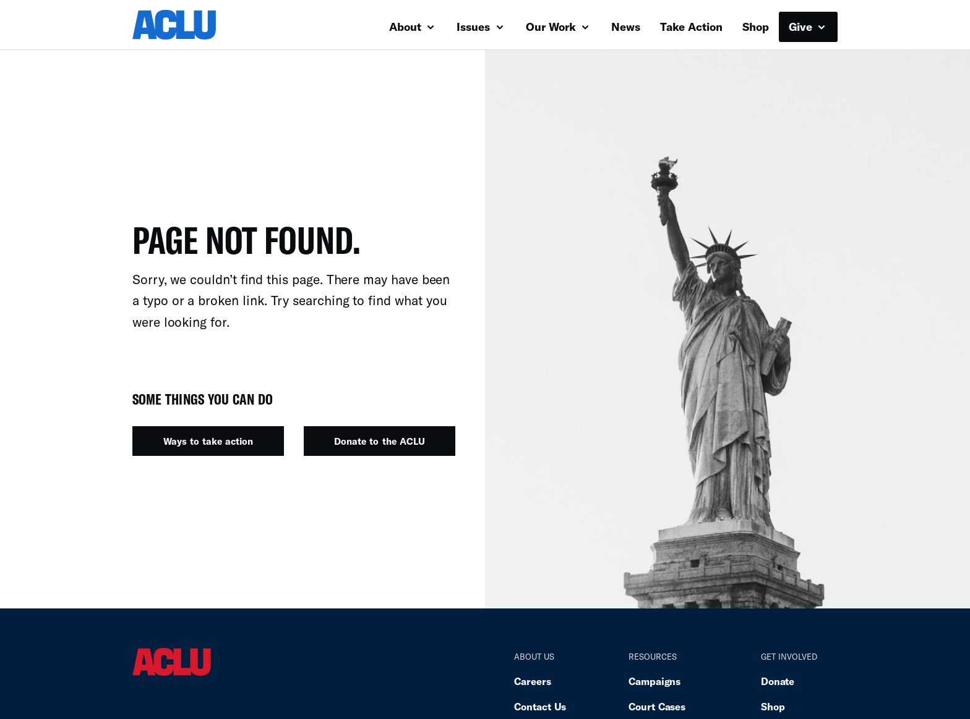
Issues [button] (480, 26)
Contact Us (540, 706)
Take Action (691, 26)
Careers (532, 681)
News (625, 26)
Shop (755, 26)
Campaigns (654, 681)
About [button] (411, 26)
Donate (777, 681)
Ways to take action (208, 441)
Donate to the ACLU (379, 441)
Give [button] (807, 26)
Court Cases (657, 706)
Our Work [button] (557, 26)
